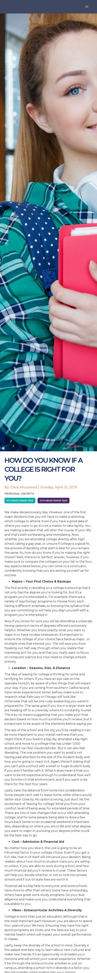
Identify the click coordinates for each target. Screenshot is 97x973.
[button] (87, 6)
